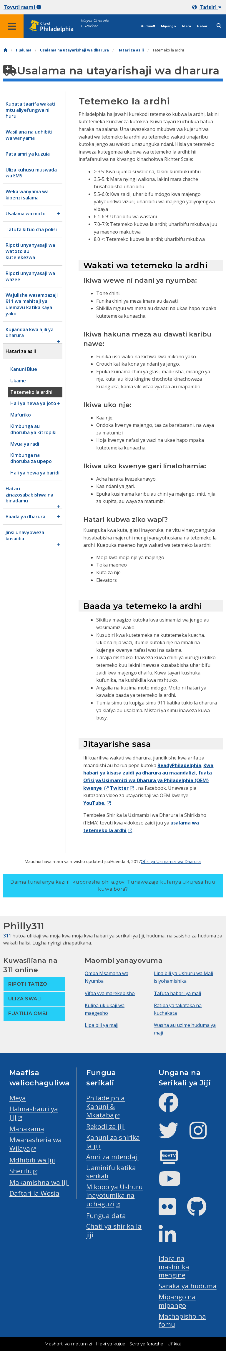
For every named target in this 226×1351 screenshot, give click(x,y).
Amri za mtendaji (112, 1156)
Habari (202, 26)
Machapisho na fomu (182, 1320)
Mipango (168, 26)
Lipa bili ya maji (101, 1025)
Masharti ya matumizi (68, 1344)
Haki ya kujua (110, 1344)
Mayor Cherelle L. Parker (95, 23)
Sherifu (20, 1170)
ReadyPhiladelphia (179, 765)
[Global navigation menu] (12, 26)
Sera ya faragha (146, 1344)
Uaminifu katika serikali (111, 1172)
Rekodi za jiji (105, 1126)
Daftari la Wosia (34, 1193)
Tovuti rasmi (22, 7)
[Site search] (219, 26)
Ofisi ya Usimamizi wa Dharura (171, 861)
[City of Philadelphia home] (54, 26)
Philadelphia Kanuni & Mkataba (105, 1106)
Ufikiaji (174, 1344)
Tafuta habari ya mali (177, 993)
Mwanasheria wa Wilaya (35, 1144)
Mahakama (26, 1128)
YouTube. (94, 803)
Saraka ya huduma (188, 1285)
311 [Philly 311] (7, 935)
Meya (17, 1097)
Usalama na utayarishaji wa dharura (74, 50)
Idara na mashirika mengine (174, 1267)
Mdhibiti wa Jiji (32, 1160)
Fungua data (106, 1215)
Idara (186, 26)
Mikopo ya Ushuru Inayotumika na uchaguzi (114, 1195)
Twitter (119, 788)
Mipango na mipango (177, 1301)
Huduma (148, 26)
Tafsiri (210, 7)
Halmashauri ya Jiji (33, 1113)
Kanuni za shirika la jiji (113, 1141)
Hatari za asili (130, 50)
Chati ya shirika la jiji (114, 1230)
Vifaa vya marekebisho (110, 993)
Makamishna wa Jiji (39, 1182)
